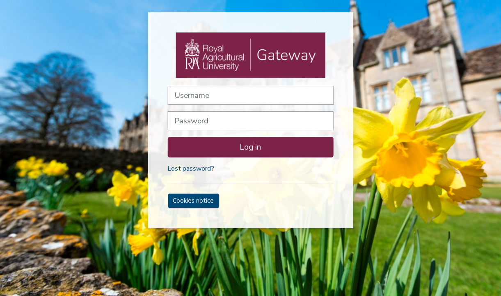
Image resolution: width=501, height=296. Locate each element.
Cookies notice (193, 201)
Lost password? (190, 168)
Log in (250, 147)
